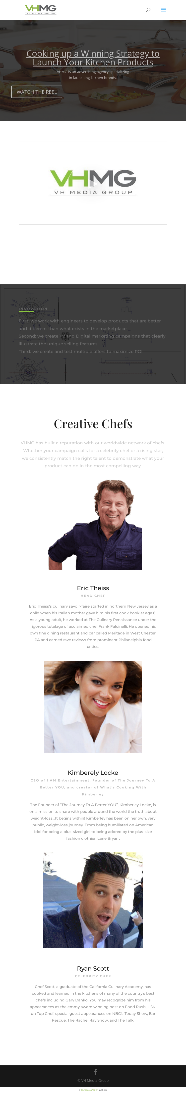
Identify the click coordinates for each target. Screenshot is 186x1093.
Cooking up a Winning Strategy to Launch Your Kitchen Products (93, 62)
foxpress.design (89, 1090)
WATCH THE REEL (37, 96)
